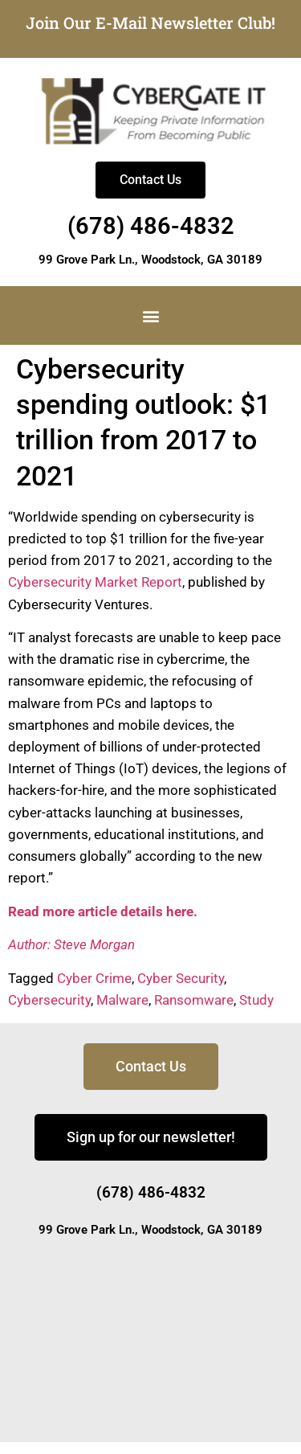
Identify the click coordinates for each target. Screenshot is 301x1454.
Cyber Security (180, 978)
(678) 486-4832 (150, 226)
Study (256, 1000)
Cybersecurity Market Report (95, 582)
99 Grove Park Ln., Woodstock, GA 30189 (150, 259)
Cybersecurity (49, 1000)
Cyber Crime (94, 978)
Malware (122, 1000)
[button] (150, 315)
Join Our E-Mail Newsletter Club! (150, 22)
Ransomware (194, 1000)
